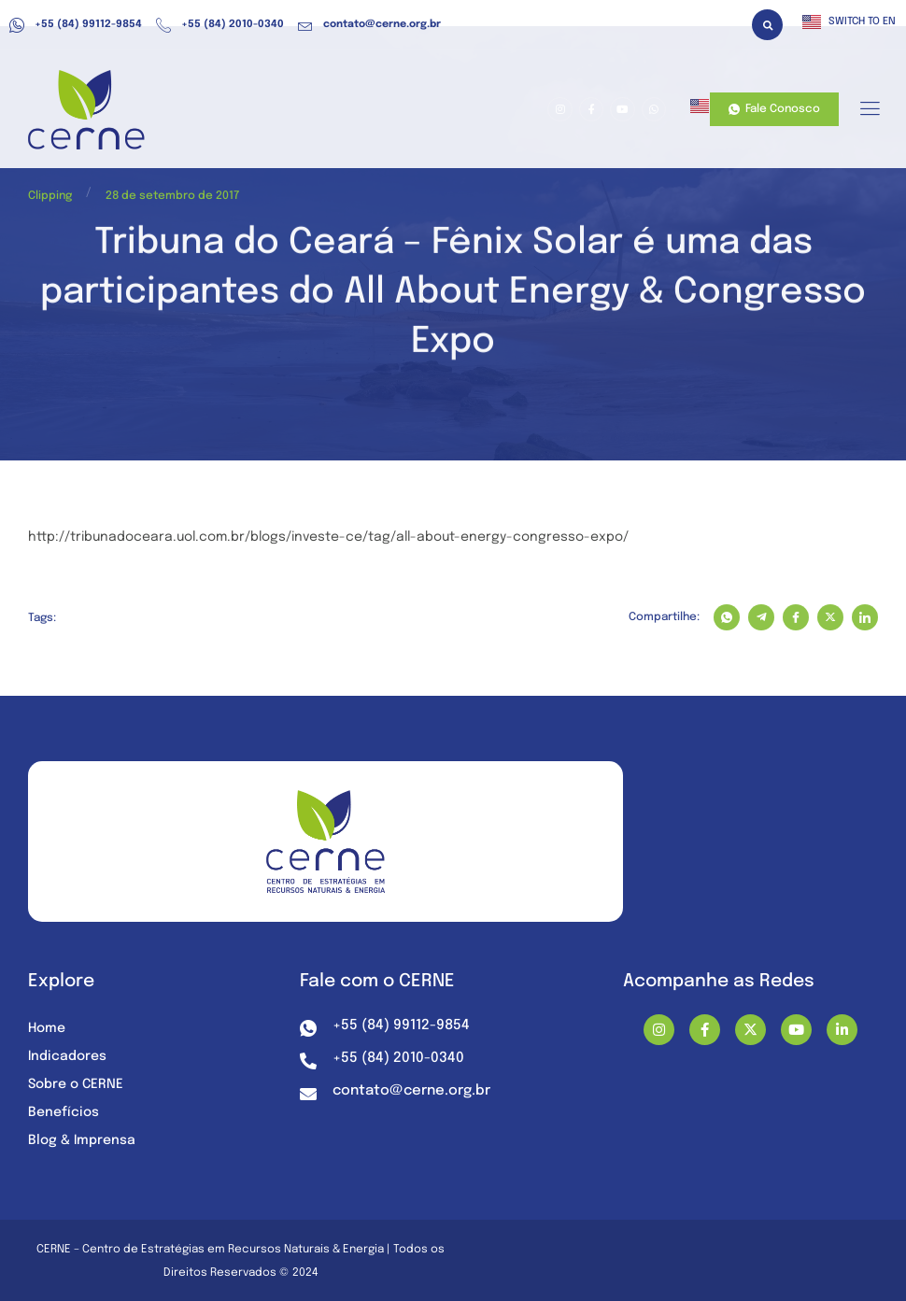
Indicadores (67, 1056)
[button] (767, 24)
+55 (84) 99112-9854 (75, 25)
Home (46, 1028)
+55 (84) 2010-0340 (220, 25)
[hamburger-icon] (869, 110)
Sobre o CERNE (75, 1084)
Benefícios (63, 1112)
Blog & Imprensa (81, 1140)
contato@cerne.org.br (369, 25)
